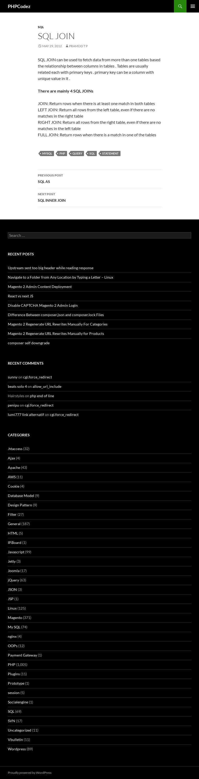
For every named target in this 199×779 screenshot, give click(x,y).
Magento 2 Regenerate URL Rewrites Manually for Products (56, 333)
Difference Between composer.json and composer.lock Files (56, 314)
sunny (12, 377)
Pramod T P (78, 46)
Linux (12, 608)
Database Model (21, 495)
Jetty (12, 561)
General (14, 524)
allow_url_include (47, 386)
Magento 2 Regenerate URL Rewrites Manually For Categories (57, 324)
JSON (12, 589)
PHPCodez (19, 6)
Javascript (16, 552)
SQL (41, 27)
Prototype (16, 683)
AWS (12, 477)
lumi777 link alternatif (26, 414)
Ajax (11, 458)
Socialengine (18, 702)
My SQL (14, 627)
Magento (15, 617)
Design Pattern (20, 505)
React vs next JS (20, 296)
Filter (12, 514)
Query (77, 153)
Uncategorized (19, 730)
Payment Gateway (22, 655)
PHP (62, 153)
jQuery (13, 580)
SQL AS (99, 178)
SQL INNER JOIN (99, 197)
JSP (11, 599)
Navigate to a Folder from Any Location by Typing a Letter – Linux (60, 277)
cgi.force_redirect (37, 377)
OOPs (12, 645)
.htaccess (15, 448)
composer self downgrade (29, 343)
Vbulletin (15, 739)
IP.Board (14, 542)
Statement (110, 153)
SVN (11, 721)
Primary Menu (192, 6)
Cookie (13, 486)
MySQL (47, 153)
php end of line (42, 396)
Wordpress (17, 749)
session (14, 692)
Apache (14, 467)
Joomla (14, 570)
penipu (13, 405)
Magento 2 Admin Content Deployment (40, 286)
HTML (13, 533)
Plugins (14, 674)
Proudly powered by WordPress (29, 773)
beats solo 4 (17, 386)
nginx (12, 636)
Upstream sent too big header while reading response (50, 268)
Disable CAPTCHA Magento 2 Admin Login (43, 305)
